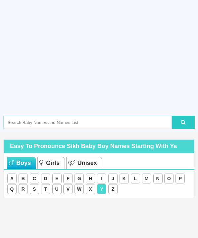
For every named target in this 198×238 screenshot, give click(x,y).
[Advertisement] (100, 67)
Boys (20, 163)
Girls (49, 163)
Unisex (82, 163)
